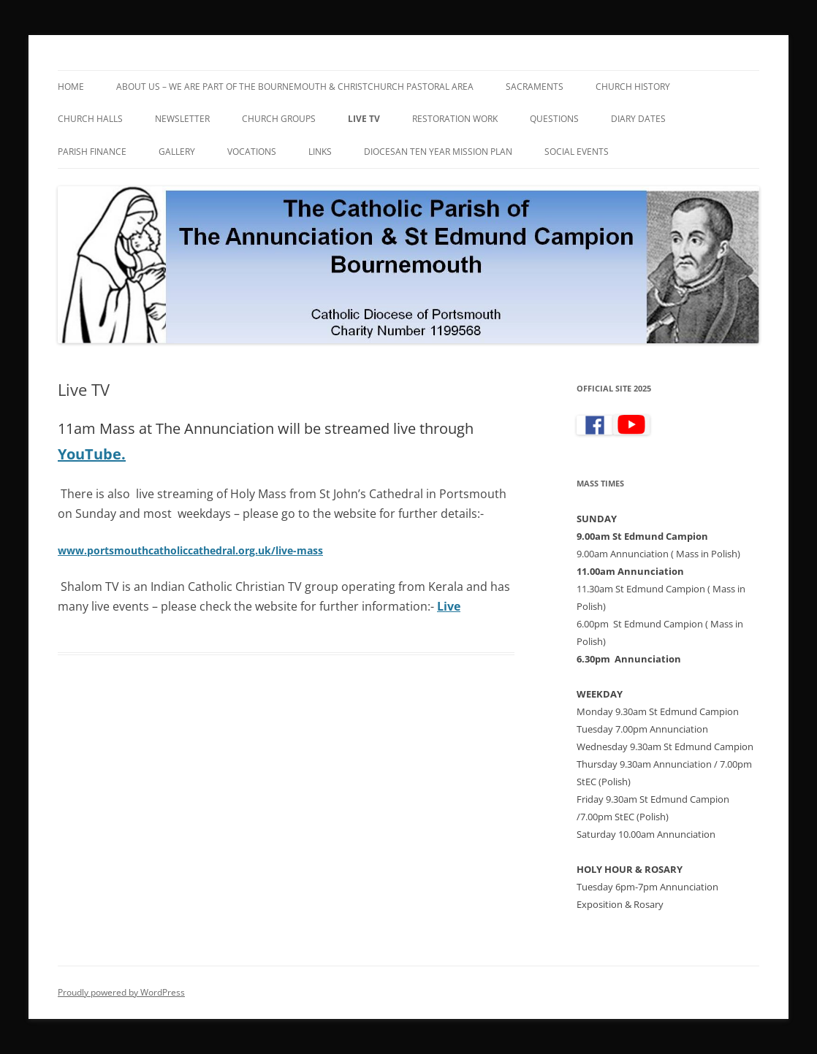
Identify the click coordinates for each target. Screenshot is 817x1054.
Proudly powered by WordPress (121, 992)
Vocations (251, 151)
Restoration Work (455, 118)
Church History (633, 86)
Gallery (177, 151)
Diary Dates (638, 118)
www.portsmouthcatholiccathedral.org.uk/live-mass (190, 550)
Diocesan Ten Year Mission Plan (438, 151)
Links (320, 151)
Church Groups (279, 118)
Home (71, 86)
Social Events (576, 151)
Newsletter (182, 118)
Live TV (364, 118)
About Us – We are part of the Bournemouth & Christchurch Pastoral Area (295, 86)
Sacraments (534, 86)
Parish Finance (92, 151)
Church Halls (90, 118)
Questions (554, 118)
